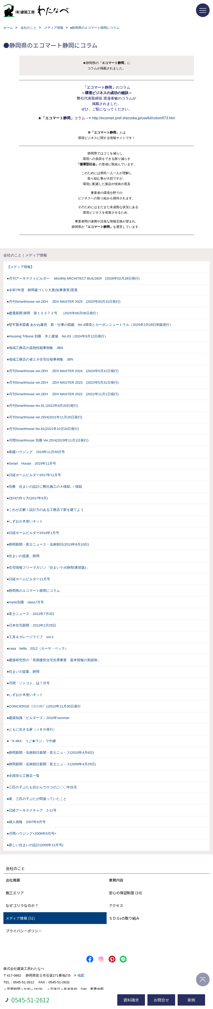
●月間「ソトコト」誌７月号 (28, 683)
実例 (191, 1000)
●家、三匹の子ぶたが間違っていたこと (37, 799)
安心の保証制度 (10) (125, 892)
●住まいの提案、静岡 (23, 556)
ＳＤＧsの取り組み (124, 918)
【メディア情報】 (20, 267)
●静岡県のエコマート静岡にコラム (33, 590)
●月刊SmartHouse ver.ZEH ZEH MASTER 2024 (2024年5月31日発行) (63, 371)
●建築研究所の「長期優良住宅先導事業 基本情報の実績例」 (54, 660)
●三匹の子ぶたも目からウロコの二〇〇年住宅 (42, 787)
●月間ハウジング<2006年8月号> (31, 833)
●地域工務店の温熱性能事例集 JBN (35, 348)
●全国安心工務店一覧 (23, 775)
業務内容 (116, 880)
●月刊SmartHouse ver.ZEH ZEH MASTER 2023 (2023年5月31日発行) (63, 382)
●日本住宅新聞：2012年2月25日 (31, 625)
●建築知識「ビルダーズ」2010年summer (38, 718)
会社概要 (13, 880)
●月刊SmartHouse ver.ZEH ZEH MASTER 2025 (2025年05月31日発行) (63, 301)
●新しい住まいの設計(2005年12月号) (35, 845)
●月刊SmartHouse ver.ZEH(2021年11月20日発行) (44, 417)
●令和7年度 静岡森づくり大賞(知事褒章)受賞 (42, 290)
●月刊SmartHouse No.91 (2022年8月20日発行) (42, 405)
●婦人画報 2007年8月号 (26, 822)
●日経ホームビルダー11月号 (28, 579)
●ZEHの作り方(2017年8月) (27, 498)
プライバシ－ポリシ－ (24, 930)
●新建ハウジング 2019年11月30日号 (36, 452)
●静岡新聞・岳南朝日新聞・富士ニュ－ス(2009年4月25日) (51, 764)
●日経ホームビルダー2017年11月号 (34, 475)
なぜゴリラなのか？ (22, 905)
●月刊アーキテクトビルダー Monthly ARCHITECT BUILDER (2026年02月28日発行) (73, 278)
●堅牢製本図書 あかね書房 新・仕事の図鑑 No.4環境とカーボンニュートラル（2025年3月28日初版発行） (90, 325)
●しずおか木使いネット (25, 521)
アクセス (116, 905)
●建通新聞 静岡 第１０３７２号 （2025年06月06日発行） (53, 313)
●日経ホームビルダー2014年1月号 (33, 533)
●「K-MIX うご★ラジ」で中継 (31, 741)
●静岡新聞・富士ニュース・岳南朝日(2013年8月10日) (48, 544)
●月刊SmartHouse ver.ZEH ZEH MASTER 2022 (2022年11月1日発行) (63, 394)
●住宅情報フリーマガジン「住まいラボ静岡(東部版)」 (48, 567)
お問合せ (161, 1000)
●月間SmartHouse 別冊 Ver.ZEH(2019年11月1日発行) (47, 440)
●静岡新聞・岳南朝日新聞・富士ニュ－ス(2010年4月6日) (50, 752)
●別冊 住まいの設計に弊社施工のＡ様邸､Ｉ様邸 (44, 486)
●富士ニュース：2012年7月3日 (30, 614)
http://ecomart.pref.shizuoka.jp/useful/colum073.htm (133, 118)
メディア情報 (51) (20, 918)
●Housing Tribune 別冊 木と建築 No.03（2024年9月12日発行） (57, 336)
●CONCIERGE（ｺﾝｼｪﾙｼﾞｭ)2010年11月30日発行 (44, 706)
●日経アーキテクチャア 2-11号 (31, 810)
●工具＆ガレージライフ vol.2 (30, 637)
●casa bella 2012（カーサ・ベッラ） (37, 648)
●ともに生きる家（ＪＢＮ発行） (31, 729)
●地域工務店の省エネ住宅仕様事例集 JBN (40, 359)
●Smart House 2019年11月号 (31, 463)
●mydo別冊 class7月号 (25, 602)
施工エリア (15, 892)
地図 (80, 975)
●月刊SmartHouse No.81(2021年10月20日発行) (43, 429)
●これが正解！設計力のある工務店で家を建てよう (45, 510)
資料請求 (131, 1000)
